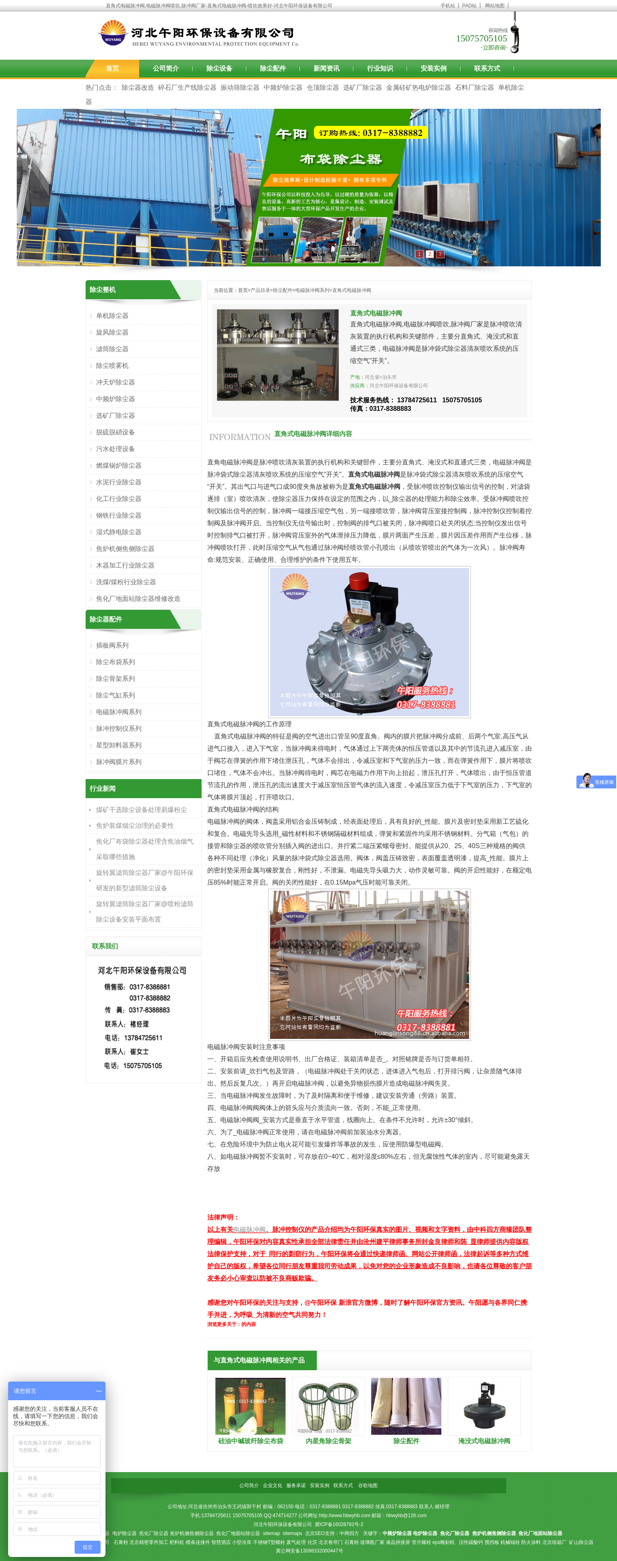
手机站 (448, 6)
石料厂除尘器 (474, 87)
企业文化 (272, 1485)
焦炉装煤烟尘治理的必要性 (135, 825)
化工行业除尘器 (119, 498)
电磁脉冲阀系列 (312, 290)
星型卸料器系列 (119, 745)
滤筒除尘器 (112, 348)
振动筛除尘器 (240, 87)
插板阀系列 (112, 645)
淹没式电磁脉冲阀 (484, 1441)
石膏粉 (121, 1542)
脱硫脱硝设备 (115, 432)
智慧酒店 (221, 1542)
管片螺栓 (421, 1542)
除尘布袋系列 (115, 662)
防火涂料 (531, 1542)
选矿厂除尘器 (362, 87)
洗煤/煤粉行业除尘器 (126, 582)
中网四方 (349, 1533)
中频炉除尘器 (283, 87)
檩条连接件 (198, 1542)
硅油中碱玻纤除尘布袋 (250, 1441)
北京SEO (315, 1533)
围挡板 (492, 1542)
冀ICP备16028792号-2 (339, 1524)
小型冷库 (242, 1542)
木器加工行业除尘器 (125, 565)
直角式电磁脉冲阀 (351, 290)
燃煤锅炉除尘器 (119, 465)
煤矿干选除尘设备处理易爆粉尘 (141, 809)
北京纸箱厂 (554, 1542)
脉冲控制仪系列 (119, 728)
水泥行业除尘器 (119, 482)
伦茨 (312, 1542)
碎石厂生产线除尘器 (187, 87)
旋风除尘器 (112, 332)
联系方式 (487, 68)
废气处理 (296, 1542)
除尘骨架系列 (115, 678)
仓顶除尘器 (323, 87)
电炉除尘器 (124, 1533)
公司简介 (166, 68)
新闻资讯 (327, 68)
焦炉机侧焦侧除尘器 (125, 548)
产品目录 (260, 290)
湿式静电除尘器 (119, 532)
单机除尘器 (112, 315)
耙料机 (177, 1542)
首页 (112, 68)
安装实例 (434, 68)
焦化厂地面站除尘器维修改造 (138, 598)
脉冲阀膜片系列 (119, 761)
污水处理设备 (115, 448)
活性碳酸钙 (471, 1542)
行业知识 (380, 68)
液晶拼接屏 (398, 1542)
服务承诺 (296, 1485)
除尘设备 (219, 68)
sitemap (271, 1533)
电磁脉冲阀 (249, 1229)
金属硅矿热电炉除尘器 (418, 87)
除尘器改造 (138, 87)
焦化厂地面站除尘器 (238, 1533)
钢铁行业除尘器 (119, 515)
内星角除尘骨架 (328, 1441)
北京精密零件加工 (148, 1542)
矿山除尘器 (581, 1542)
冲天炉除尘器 (115, 382)
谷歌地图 (368, 1485)
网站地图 (495, 6)
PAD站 (469, 6)
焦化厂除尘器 (153, 1533)
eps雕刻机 (443, 1542)
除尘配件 (273, 68)
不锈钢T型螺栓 (269, 1542)
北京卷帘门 (330, 1542)
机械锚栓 (510, 1542)
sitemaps (292, 1533)
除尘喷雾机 (112, 365)
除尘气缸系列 (115, 695)
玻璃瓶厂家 (372, 1542)
